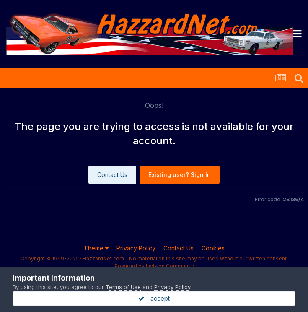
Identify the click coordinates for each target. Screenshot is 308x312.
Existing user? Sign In (179, 174)
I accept (154, 298)
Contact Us (112, 174)
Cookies (213, 248)
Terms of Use (123, 286)
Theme (96, 248)
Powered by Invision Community (154, 266)
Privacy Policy (135, 248)
